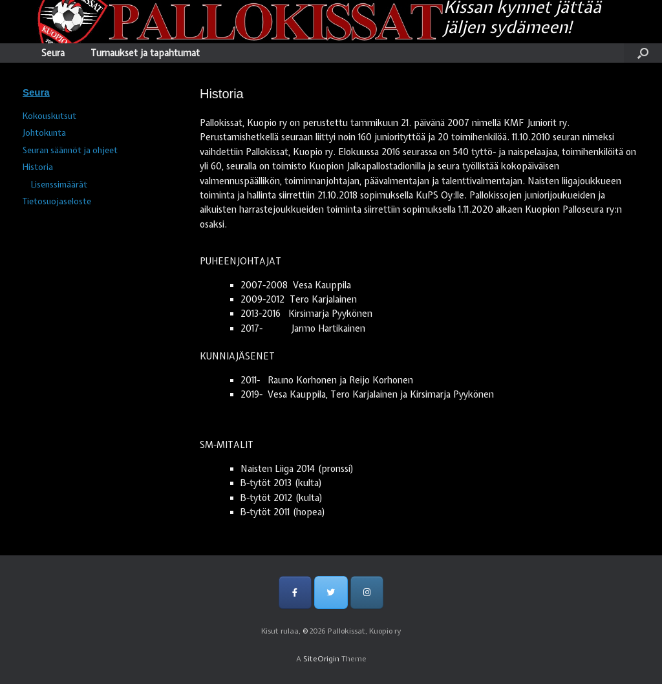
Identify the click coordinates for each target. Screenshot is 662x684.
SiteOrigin (321, 659)
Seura (53, 53)
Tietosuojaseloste (57, 201)
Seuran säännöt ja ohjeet (70, 150)
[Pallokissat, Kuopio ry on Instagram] (366, 592)
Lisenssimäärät (59, 184)
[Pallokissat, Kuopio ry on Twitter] (330, 592)
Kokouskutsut (49, 116)
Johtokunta (44, 132)
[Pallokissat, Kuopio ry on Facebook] (295, 592)
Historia (38, 167)
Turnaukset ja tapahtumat (145, 53)
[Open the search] (643, 53)
